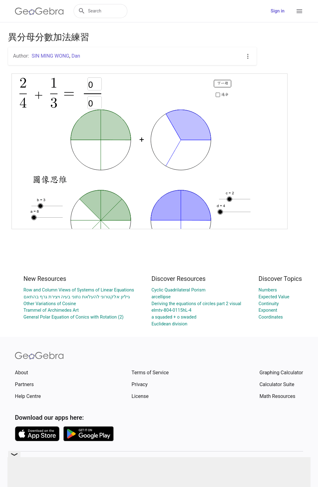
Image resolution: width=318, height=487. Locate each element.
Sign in (277, 11)
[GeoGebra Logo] (39, 11)
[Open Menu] (299, 11)
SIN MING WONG (50, 56)
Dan (75, 56)
